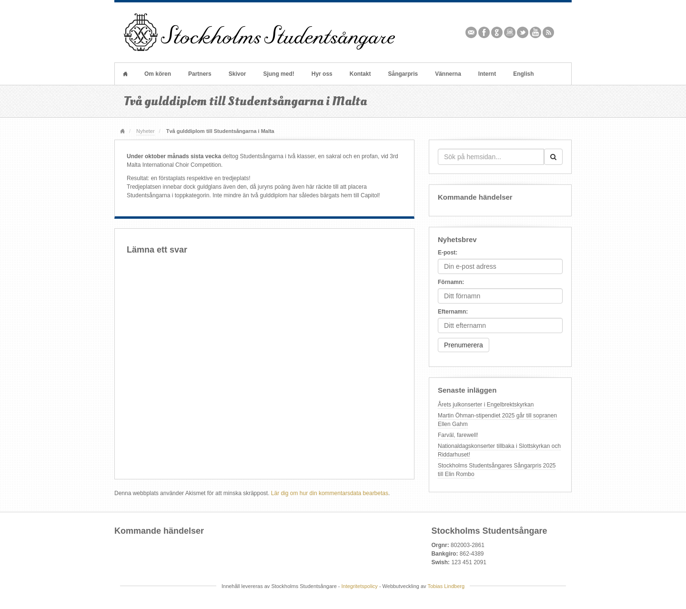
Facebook (484, 32)
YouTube (536, 32)
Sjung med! (278, 74)
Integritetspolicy (360, 586)
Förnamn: (451, 282)
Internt (487, 74)
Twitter (523, 32)
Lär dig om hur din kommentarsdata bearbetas (329, 493)
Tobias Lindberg (445, 586)
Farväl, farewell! (458, 435)
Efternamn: (453, 311)
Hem (125, 74)
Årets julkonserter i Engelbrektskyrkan (486, 404)
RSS (549, 32)
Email (471, 32)
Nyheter (145, 131)
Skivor (237, 74)
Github (497, 32)
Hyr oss (322, 74)
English (523, 74)
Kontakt (360, 74)
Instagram (510, 32)
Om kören (157, 74)
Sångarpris (403, 74)
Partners (200, 74)
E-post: (447, 252)
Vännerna (448, 74)
